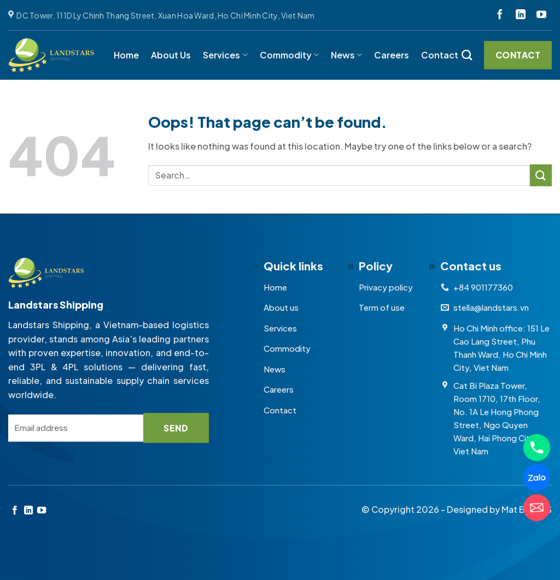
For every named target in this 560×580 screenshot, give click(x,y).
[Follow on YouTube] (541, 15)
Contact (439, 55)
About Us (171, 55)
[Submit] (541, 175)
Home (126, 55)
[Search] (467, 55)
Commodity (289, 55)
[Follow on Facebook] (500, 15)
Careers (391, 55)
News (346, 55)
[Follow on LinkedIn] (521, 15)
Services (225, 55)
